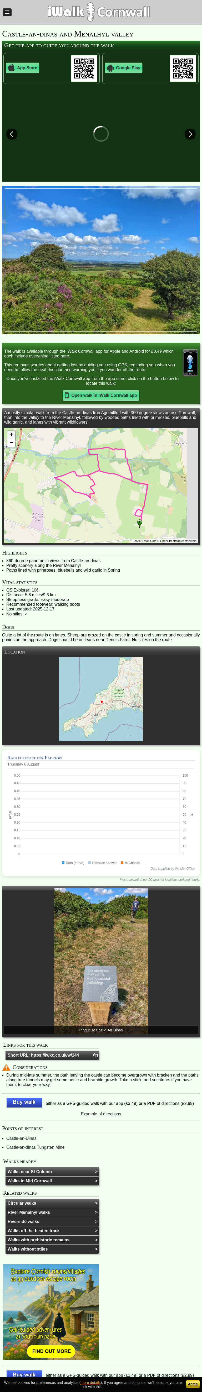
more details (90, 1382)
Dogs (8, 627)
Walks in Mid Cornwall (30, 1181)
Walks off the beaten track (34, 1230)
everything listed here (49, 356)
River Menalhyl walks (29, 1212)
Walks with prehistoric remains (38, 1240)
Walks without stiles (28, 1249)
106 (35, 590)
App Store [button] (22, 68)
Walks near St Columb (30, 1171)
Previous (11, 134)
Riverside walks (23, 1221)
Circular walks (22, 1203)
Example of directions (101, 1114)
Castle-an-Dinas (21, 1138)
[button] (7, 12)
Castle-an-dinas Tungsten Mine (35, 1147)
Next (190, 134)
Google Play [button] (123, 68)
